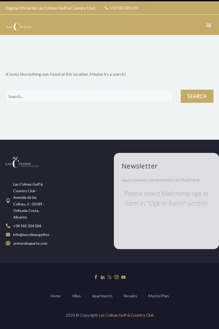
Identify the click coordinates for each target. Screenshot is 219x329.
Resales (130, 296)
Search (197, 96)
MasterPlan (158, 296)
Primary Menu (208, 25)
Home (55, 296)
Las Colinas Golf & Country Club (126, 315)
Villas (76, 296)
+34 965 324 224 (124, 8)
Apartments (102, 296)
